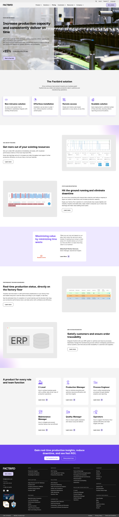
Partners (98, 478)
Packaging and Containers (80, 474)
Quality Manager (78, 498)
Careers (98, 474)
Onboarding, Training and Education (60, 505)
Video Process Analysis (33, 507)
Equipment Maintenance (57, 490)
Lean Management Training (57, 473)
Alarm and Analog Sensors (34, 509)
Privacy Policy (98, 515)
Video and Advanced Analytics (58, 486)
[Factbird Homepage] (8, 5)
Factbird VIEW (31, 490)
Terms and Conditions (110, 515)
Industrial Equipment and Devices (82, 476)
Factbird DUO (31, 484)
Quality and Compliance (57, 488)
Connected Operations (33, 473)
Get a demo (111, 5)
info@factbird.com (7, 479)
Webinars (98, 506)
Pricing (98, 471)
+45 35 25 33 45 (7, 483)
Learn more (8, 162)
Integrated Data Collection (57, 501)
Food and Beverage (78, 471)
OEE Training (54, 471)
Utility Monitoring (55, 492)
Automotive (76, 482)
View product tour (68, 458)
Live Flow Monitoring (33, 500)
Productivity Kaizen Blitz (57, 474)
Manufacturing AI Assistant (34, 498)
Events (98, 507)
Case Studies (99, 498)
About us (98, 473)
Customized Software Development (59, 507)
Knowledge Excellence (33, 474)
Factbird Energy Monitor (34, 488)
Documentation (100, 488)
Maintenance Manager (79, 496)
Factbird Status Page (101, 490)
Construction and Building (80, 480)
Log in (100, 1)
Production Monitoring (56, 484)
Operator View (54, 494)
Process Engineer (78, 494)
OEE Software (54, 482)
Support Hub (99, 486)
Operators (76, 500)
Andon (29, 504)
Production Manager (79, 492)
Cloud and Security (55, 503)
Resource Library (100, 504)
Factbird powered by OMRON (35, 486)
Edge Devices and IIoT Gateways (36, 482)
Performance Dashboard (34, 502)
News (97, 502)
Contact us (99, 476)
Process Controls (32, 506)
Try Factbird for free (52, 458)
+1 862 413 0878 (7, 487)
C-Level (75, 490)
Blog (97, 500)
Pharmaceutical (77, 478)
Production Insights (33, 471)
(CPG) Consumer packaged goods (82, 473)
